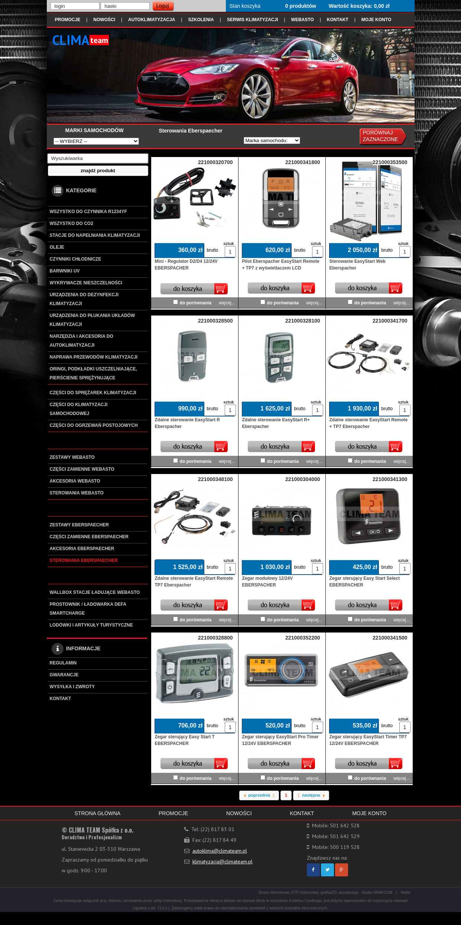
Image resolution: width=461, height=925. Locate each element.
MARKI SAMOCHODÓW (94, 130)
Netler (406, 892)
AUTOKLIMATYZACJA (151, 19)
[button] (98, 171)
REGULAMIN (63, 663)
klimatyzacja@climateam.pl (222, 861)
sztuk (228, 243)
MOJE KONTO (376, 19)
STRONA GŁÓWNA (98, 813)
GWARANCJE (64, 674)
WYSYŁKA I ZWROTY (72, 686)
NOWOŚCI (104, 19)
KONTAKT (337, 19)
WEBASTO (302, 19)
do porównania (195, 302)
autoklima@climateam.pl (219, 850)
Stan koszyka (245, 6)
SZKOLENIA (201, 19)
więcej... (227, 302)
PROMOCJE (68, 19)
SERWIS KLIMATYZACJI (252, 19)
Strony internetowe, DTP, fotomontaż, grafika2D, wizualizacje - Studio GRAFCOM (325, 892)
